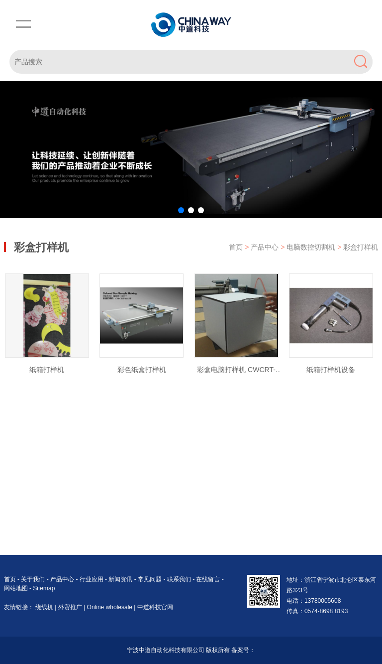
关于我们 (33, 579)
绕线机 (45, 607)
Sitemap (44, 588)
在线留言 (208, 579)
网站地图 (16, 588)
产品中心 (266, 247)
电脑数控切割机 (311, 247)
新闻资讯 (121, 579)
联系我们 (179, 579)
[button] (181, 210)
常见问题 (150, 579)
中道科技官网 (155, 607)
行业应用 (92, 579)
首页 (236, 247)
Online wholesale (110, 607)
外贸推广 (71, 607)
